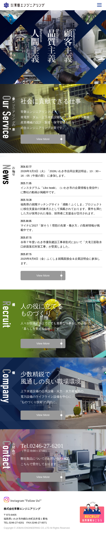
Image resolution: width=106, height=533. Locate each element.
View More (43, 139)
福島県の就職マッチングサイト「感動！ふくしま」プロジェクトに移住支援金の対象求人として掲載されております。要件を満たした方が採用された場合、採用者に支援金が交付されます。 (61, 209)
